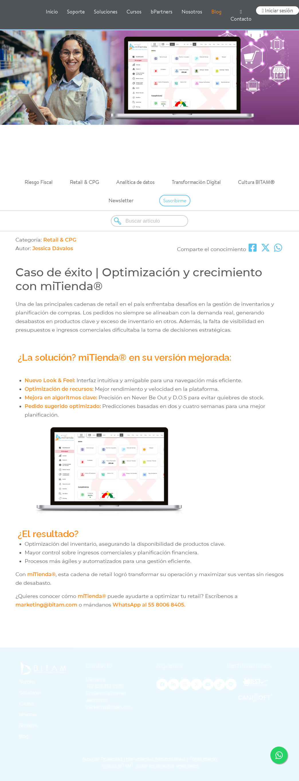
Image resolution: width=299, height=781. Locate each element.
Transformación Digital (196, 182)
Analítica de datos (135, 182)
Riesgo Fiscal (39, 182)
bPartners (161, 11)
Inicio (52, 11)
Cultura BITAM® (256, 182)
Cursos (134, 11)
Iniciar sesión (277, 10)
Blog (216, 11)
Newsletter (121, 200)
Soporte (76, 11)
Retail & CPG (84, 182)
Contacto (241, 15)
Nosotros (192, 11)
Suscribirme (174, 200)
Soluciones (105, 11)
